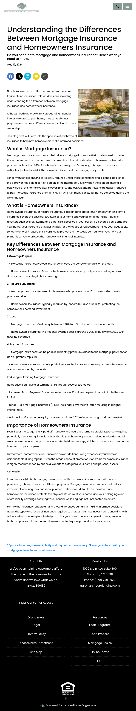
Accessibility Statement (36, 643)
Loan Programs (99, 625)
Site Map (36, 652)
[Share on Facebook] (10, 76)
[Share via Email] (36, 76)
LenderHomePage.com (80, 705)
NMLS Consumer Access (36, 603)
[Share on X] (19, 76)
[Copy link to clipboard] (44, 76)
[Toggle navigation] (127, 6)
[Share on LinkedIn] (27, 76)
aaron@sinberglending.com (100, 586)
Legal (36, 625)
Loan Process (100, 634)
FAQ (100, 661)
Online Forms (100, 652)
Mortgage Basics (100, 643)
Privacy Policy (36, 634)
